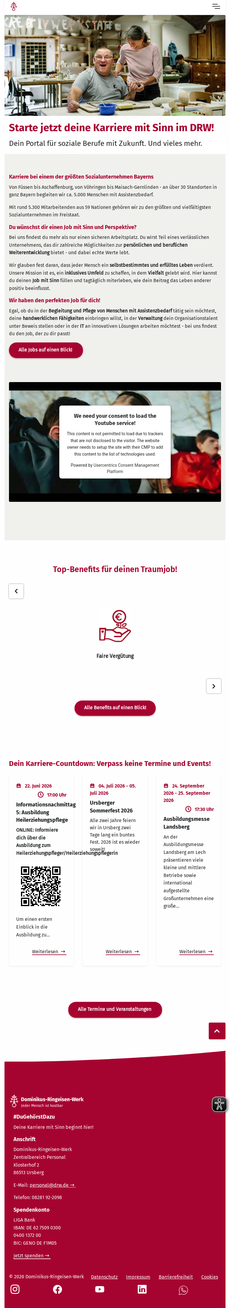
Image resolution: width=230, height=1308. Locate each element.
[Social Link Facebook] (59, 1292)
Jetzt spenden (28, 1255)
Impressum (138, 1277)
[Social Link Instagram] (16, 1292)
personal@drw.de (49, 1185)
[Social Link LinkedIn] (143, 1292)
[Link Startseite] (14, 7)
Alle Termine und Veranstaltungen (115, 1009)
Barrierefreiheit (176, 1277)
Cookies (209, 1277)
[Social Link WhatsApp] (184, 1293)
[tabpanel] (115, 634)
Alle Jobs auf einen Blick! (46, 350)
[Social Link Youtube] (101, 1292)
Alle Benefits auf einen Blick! (115, 707)
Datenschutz (104, 1277)
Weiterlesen (45, 951)
